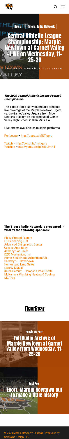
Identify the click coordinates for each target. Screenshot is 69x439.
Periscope (11, 135)
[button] (63, 7)
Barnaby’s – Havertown (19, 261)
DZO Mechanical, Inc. (17, 254)
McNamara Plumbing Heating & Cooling (29, 274)
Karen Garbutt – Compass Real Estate (28, 271)
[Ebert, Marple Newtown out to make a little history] (34, 390)
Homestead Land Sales (19, 264)
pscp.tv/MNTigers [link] (36, 135)
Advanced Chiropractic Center (23, 244)
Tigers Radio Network (41, 26)
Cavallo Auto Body (16, 248)
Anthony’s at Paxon (16, 251)
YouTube (9, 147)
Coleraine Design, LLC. (17, 436)
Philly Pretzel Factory (18, 238)
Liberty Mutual (13, 268)
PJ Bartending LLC (16, 241)
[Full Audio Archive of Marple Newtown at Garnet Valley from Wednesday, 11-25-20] (34, 344)
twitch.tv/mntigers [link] (31, 143)
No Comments (54, 68)
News (17, 26)
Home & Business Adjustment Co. (25, 258)
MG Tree (9, 278)
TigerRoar (15, 68)
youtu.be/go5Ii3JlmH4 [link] (36, 147)
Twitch (8, 143)
